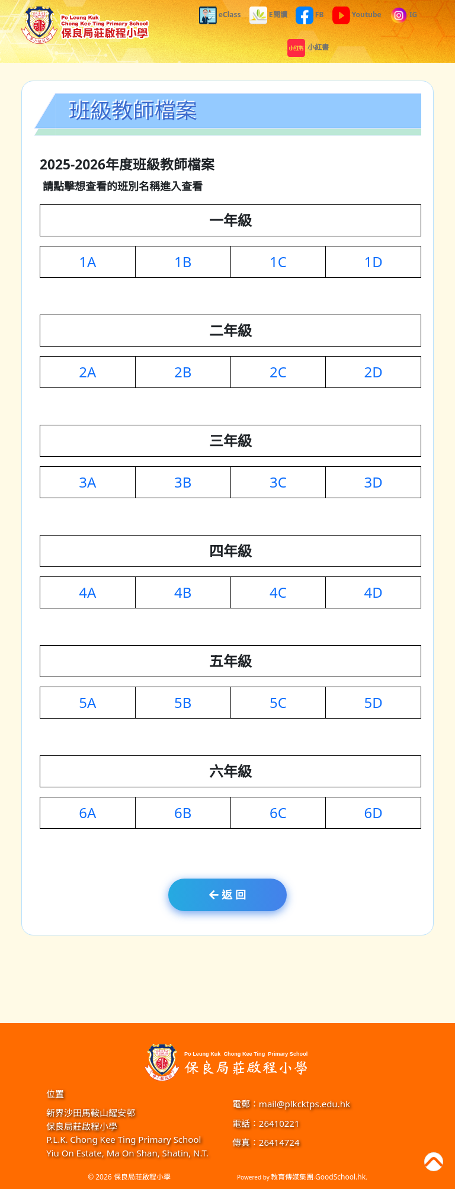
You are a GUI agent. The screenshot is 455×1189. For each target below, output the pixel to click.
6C (278, 814)
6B (182, 814)
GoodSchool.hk (340, 1177)
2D (373, 373)
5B (182, 704)
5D (373, 704)
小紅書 (307, 47)
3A (87, 483)
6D (373, 814)
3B (182, 483)
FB (310, 14)
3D (373, 483)
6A (87, 814)
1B (182, 263)
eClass (220, 14)
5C (278, 704)
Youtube (357, 14)
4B (182, 594)
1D (373, 263)
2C (278, 373)
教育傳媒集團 (292, 1177)
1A (87, 263)
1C (278, 263)
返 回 (227, 894)
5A (87, 704)
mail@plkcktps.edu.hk (304, 1104)
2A (87, 373)
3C (278, 483)
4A (87, 594)
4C (278, 594)
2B (182, 373)
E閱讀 (268, 14)
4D (373, 594)
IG (403, 14)
